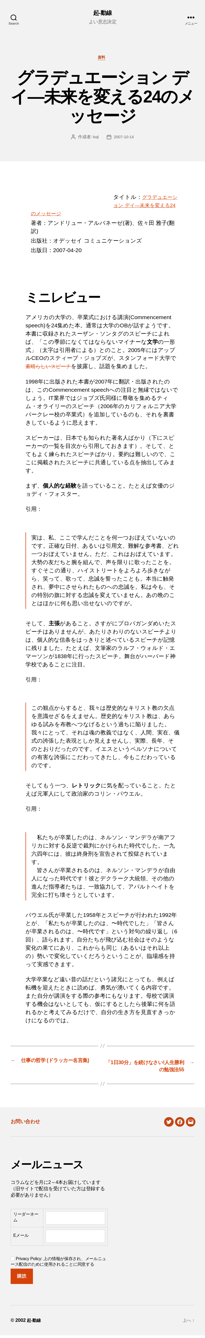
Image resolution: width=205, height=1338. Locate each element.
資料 (102, 59)
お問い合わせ (30, 1123)
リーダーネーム (25, 1219)
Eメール (21, 1238)
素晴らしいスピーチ (51, 368)
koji (95, 138)
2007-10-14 (123, 138)
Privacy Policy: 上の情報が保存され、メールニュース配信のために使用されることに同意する (58, 1264)
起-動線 (102, 13)
